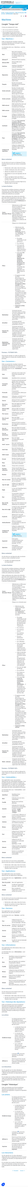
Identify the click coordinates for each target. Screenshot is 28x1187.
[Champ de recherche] (14, 9)
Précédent (16, 1170)
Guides (2, 12)
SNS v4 (18, 3)
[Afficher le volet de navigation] (26, 2)
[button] (25, 9)
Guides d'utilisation (9, 12)
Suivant (21, 1170)
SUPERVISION (9, 14)
